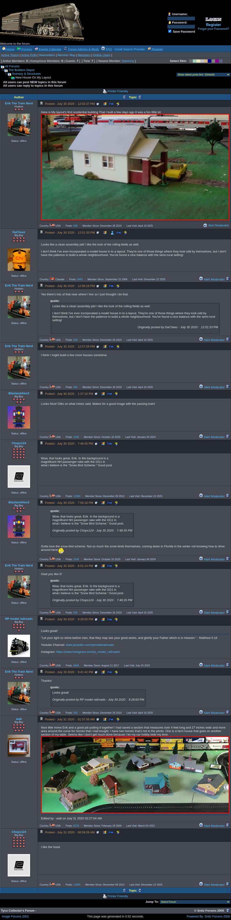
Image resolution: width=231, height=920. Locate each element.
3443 (80, 279)
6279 (76, 825)
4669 (76, 665)
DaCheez (19, 232)
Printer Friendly (117, 91)
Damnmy (128, 61)
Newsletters (47, 55)
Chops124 (19, 443)
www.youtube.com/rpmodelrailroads (90, 645)
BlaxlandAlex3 (19, 393)
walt (19, 719)
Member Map (67, 55)
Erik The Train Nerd (19, 103)
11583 (76, 496)
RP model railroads (19, 618)
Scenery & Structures (26, 73)
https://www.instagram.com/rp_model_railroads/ (88, 652)
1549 (76, 437)
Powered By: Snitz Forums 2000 (208, 916)
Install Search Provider (129, 49)
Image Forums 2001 (15, 916)
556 (75, 225)
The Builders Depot (21, 70)
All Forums (12, 66)
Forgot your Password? (213, 29)
